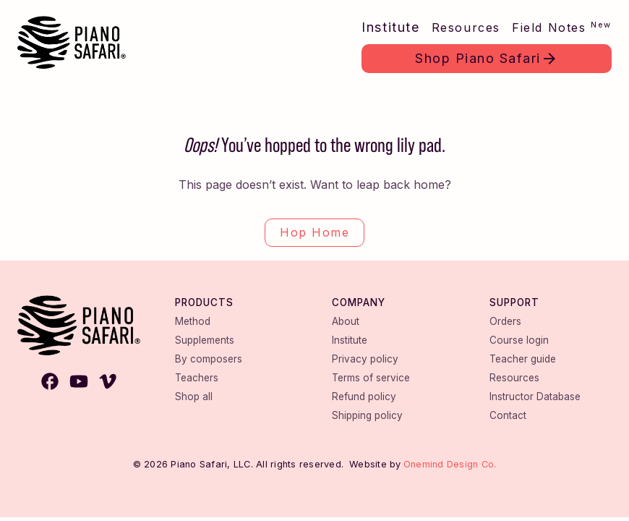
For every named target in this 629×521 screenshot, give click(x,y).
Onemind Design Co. (450, 464)
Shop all (194, 396)
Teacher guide (522, 359)
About (345, 321)
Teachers (196, 378)
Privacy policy (365, 359)
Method (192, 321)
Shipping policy (367, 415)
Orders (505, 321)
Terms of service (371, 378)
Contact (507, 415)
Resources (466, 27)
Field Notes (562, 27)
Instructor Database (535, 396)
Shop (478, 58)
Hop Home (314, 232)
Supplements (204, 340)
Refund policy (364, 396)
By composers (208, 359)
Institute (390, 27)
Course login (519, 340)
